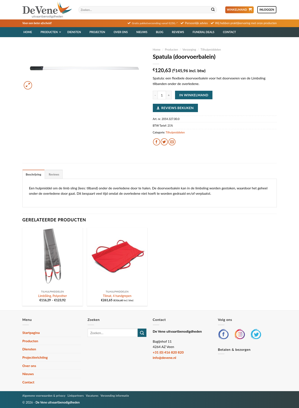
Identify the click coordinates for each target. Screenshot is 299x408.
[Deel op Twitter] (164, 141)
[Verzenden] (213, 9)
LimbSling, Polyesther (52, 296)
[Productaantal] (162, 95)
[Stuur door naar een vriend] (171, 141)
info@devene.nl (164, 357)
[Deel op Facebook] (156, 141)
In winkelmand (193, 95)
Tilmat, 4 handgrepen (117, 296)
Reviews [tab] (54, 174)
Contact (28, 382)
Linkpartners (76, 395)
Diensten (29, 349)
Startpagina (31, 332)
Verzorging (189, 49)
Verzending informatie (115, 395)
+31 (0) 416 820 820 (168, 352)
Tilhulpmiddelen (210, 49)
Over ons (29, 366)
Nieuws (28, 374)
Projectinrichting (35, 357)
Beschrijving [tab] (33, 174)
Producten (171, 49)
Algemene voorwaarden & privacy (44, 395)
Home (157, 49)
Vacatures (92, 395)
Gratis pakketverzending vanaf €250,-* (155, 23)
